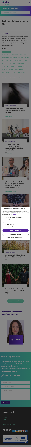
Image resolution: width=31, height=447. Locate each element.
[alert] (15, 223)
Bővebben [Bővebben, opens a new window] (15, 214)
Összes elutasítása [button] (15, 234)
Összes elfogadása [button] (15, 230)
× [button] (28, 208)
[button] (15, 237)
